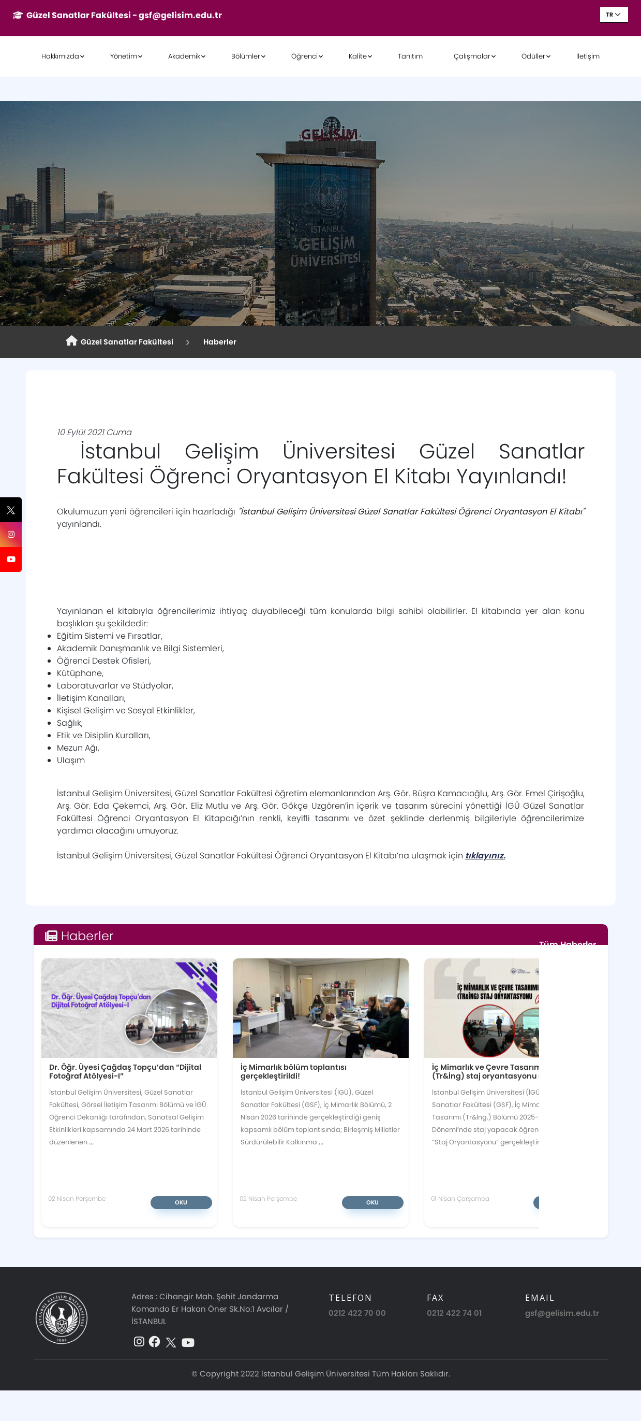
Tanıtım (410, 56)
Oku (181, 1202)
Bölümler (245, 56)
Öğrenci (304, 56)
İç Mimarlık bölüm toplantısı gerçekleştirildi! (294, 1071)
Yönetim (123, 56)
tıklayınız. (485, 856)
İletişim (588, 56)
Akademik (184, 56)
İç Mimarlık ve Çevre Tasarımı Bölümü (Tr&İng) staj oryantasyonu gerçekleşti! (508, 1071)
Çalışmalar (472, 56)
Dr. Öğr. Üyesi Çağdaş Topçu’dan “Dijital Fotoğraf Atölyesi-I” (125, 1071)
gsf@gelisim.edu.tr (562, 1313)
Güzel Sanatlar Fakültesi (119, 341)
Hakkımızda (60, 56)
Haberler (218, 342)
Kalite (358, 56)
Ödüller (533, 56)
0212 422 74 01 (454, 1313)
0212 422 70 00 (357, 1313)
